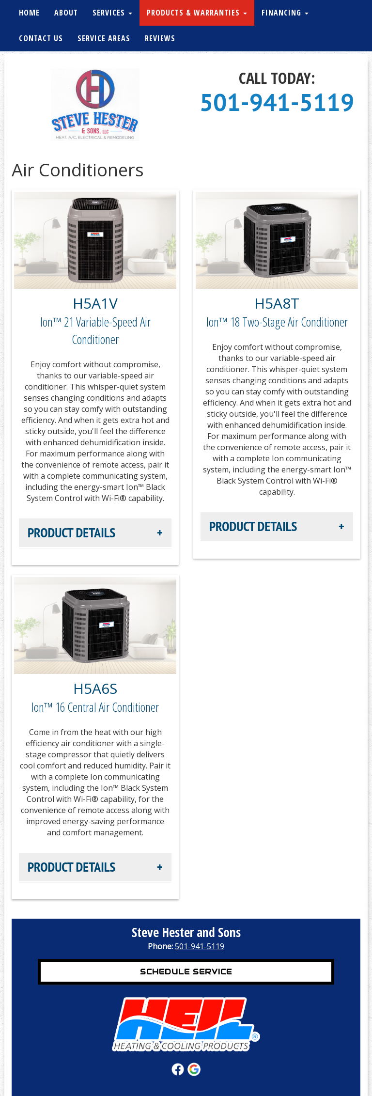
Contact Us (41, 38)
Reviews (160, 38)
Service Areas (104, 38)
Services (112, 12)
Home (29, 12)
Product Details (71, 532)
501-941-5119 (277, 102)
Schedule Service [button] (186, 971)
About (66, 12)
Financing (285, 12)
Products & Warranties (197, 12)
